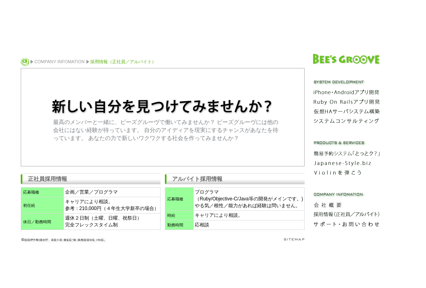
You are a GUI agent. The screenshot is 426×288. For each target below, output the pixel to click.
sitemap (294, 239)
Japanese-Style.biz (346, 163)
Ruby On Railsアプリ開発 (346, 102)
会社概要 (346, 205)
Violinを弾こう (346, 172)
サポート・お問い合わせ (346, 224)
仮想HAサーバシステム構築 (346, 111)
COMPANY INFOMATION (59, 61)
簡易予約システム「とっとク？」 (346, 153)
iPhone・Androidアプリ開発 (346, 92)
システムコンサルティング (346, 121)
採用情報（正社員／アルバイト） (346, 214)
